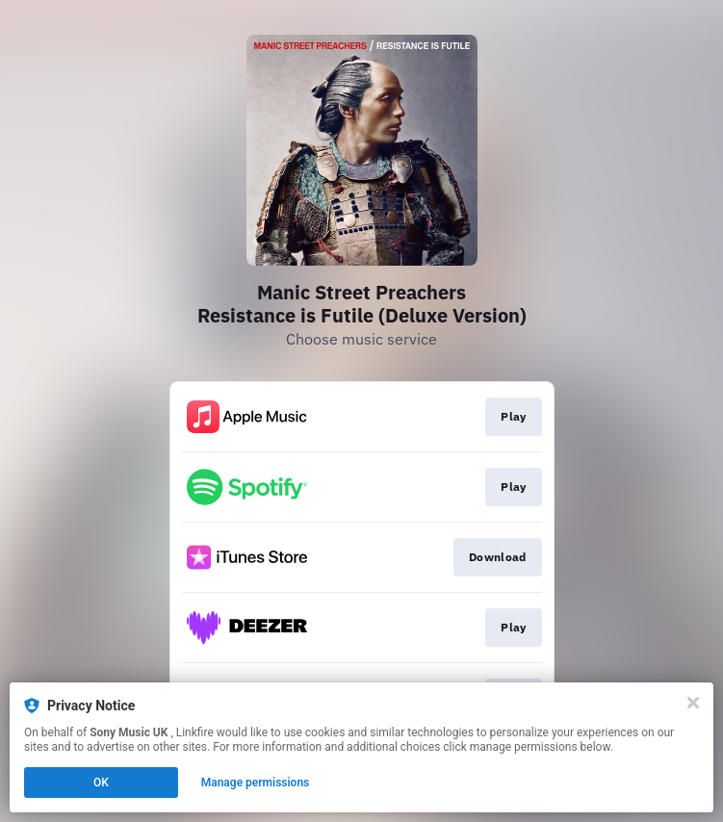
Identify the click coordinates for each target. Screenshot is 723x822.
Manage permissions (255, 782)
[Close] (693, 702)
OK (101, 782)
